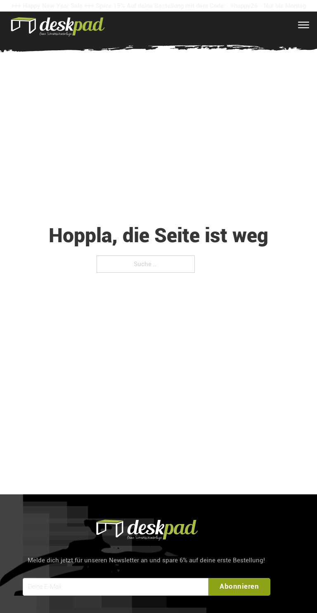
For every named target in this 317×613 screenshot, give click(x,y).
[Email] (115, 587)
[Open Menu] (303, 25)
